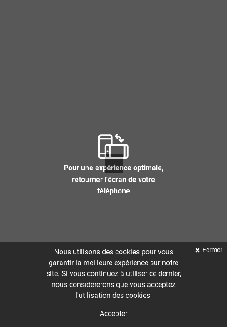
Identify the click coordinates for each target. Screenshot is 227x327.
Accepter (113, 313)
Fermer (211, 250)
